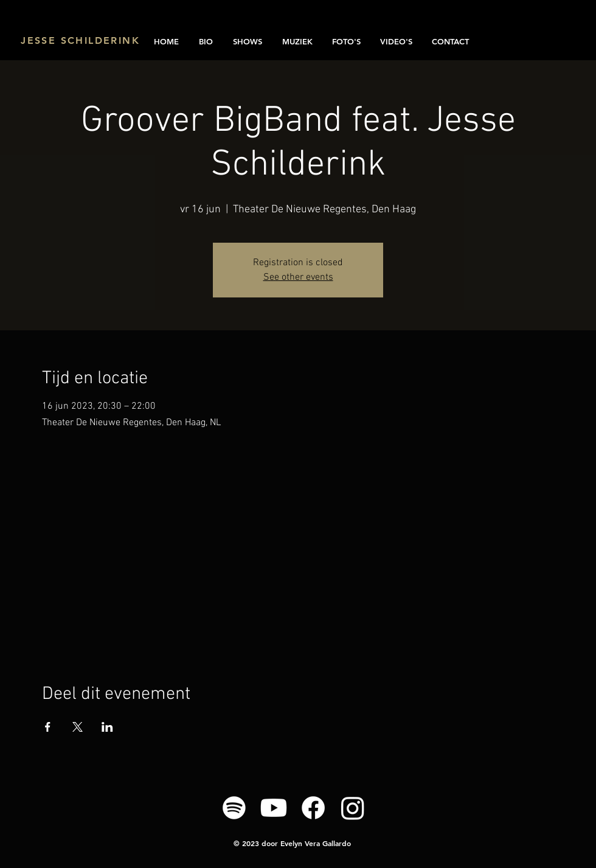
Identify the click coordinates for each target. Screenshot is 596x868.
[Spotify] (234, 808)
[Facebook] (313, 808)
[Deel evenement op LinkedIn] (107, 727)
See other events (298, 277)
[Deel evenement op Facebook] (48, 727)
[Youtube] (273, 808)
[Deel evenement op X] (77, 727)
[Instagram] (353, 808)
